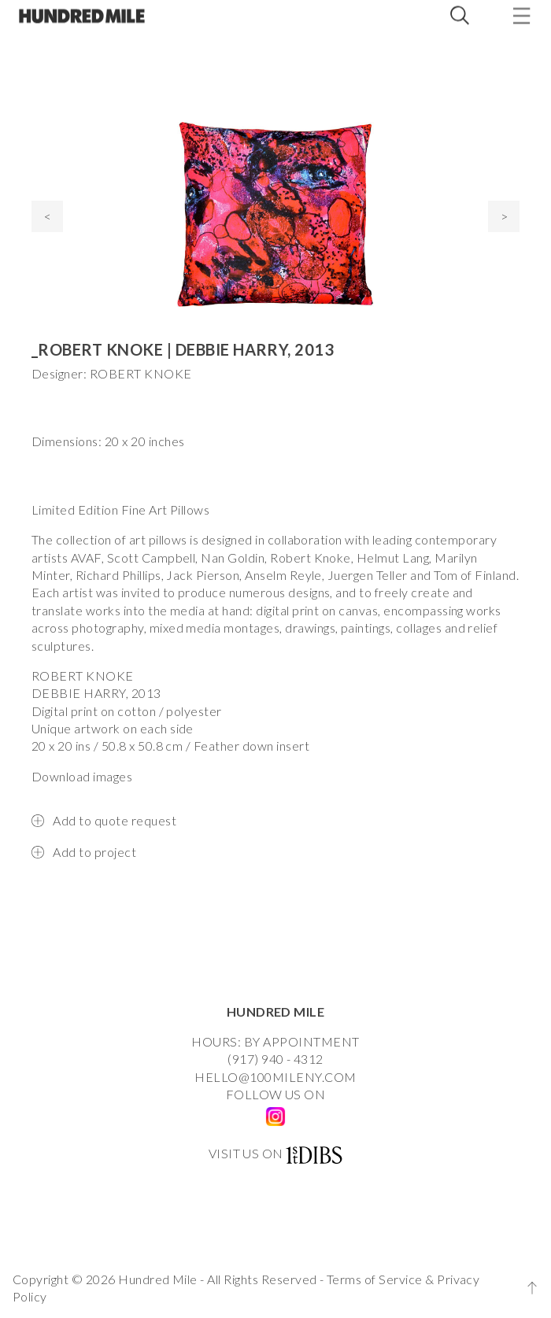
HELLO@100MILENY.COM (275, 1076)
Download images (81, 776)
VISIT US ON (246, 1153)
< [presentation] (47, 216)
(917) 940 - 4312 (275, 1058)
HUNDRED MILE (276, 1011)
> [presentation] (504, 216)
